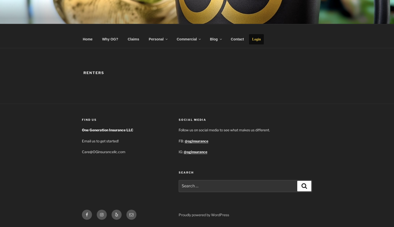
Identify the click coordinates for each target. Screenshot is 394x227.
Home (88, 39)
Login (256, 39)
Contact (237, 39)
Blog (216, 39)
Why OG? (110, 39)
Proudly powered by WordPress (204, 215)
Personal (158, 39)
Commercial (189, 39)
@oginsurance (195, 152)
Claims (133, 39)
